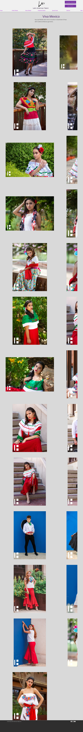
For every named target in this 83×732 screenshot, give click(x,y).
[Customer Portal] (70, 2)
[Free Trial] (70, 6)
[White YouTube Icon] (75, 721)
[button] (28, 10)
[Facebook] (71, 721)
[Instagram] (73, 721)
